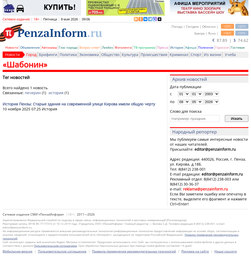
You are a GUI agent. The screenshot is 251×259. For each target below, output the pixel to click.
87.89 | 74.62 (230, 40)
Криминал (179, 54)
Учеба (230, 54)
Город (31, 54)
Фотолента (123, 47)
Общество (110, 54)
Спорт (196, 54)
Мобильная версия (17, 251)
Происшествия (154, 54)
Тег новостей (16, 77)
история (56, 92)
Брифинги (48, 54)
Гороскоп (222, 47)
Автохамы (49, 47)
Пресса (162, 47)
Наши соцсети (225, 251)
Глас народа (68, 47)
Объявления (30, 47)
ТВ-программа (145, 47)
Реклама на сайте (195, 251)
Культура (130, 54)
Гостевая (238, 47)
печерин (33, 92)
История (176, 47)
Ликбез (107, 47)
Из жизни (212, 54)
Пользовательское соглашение (62, 251)
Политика (68, 54)
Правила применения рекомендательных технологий (134, 251)
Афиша (190, 47)
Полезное (205, 47)
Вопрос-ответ (89, 47)
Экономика (89, 54)
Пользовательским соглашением (55, 245)
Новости (11, 47)
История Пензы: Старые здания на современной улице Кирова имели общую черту (79, 104)
